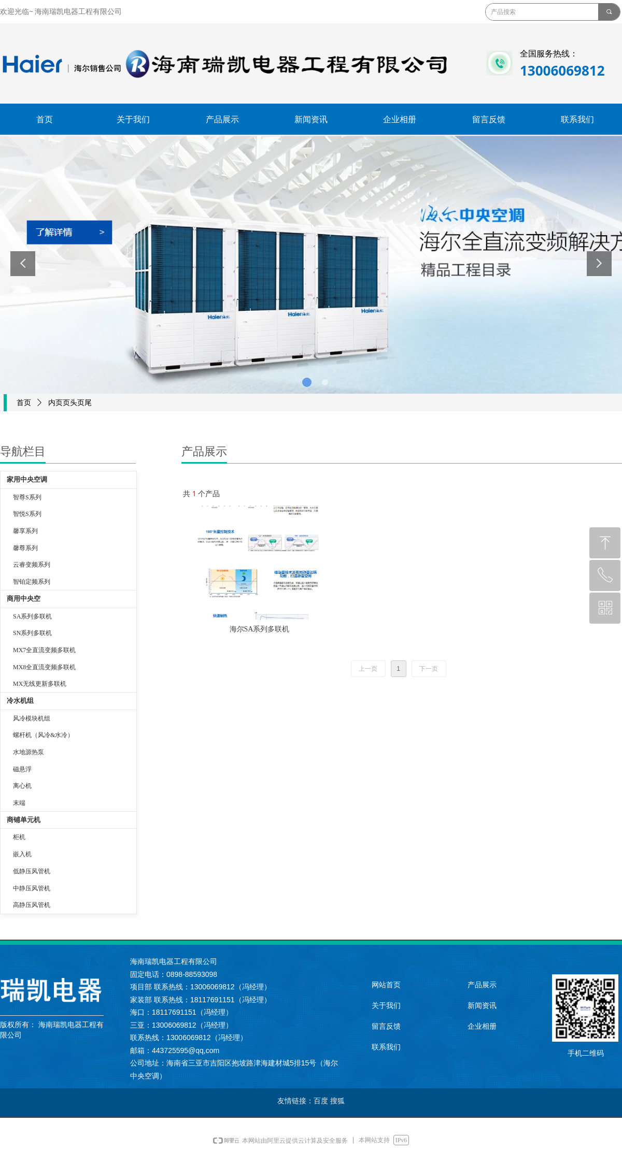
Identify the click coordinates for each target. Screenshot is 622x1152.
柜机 (19, 837)
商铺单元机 (23, 820)
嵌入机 (22, 854)
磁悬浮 (22, 769)
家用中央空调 (27, 479)
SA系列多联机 (32, 616)
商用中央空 (23, 598)
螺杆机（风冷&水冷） (43, 735)
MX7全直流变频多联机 (44, 650)
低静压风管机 (31, 871)
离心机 (22, 785)
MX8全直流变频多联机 (44, 667)
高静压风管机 (31, 905)
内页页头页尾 (70, 403)
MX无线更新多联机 (39, 683)
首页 (24, 403)
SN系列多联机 (32, 633)
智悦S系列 (27, 513)
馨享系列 (25, 531)
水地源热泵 (28, 752)
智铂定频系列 (31, 581)
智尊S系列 (27, 497)
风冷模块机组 (31, 718)
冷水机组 (20, 700)
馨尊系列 (25, 548)
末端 (19, 803)
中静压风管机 (31, 888)
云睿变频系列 (31, 564)
